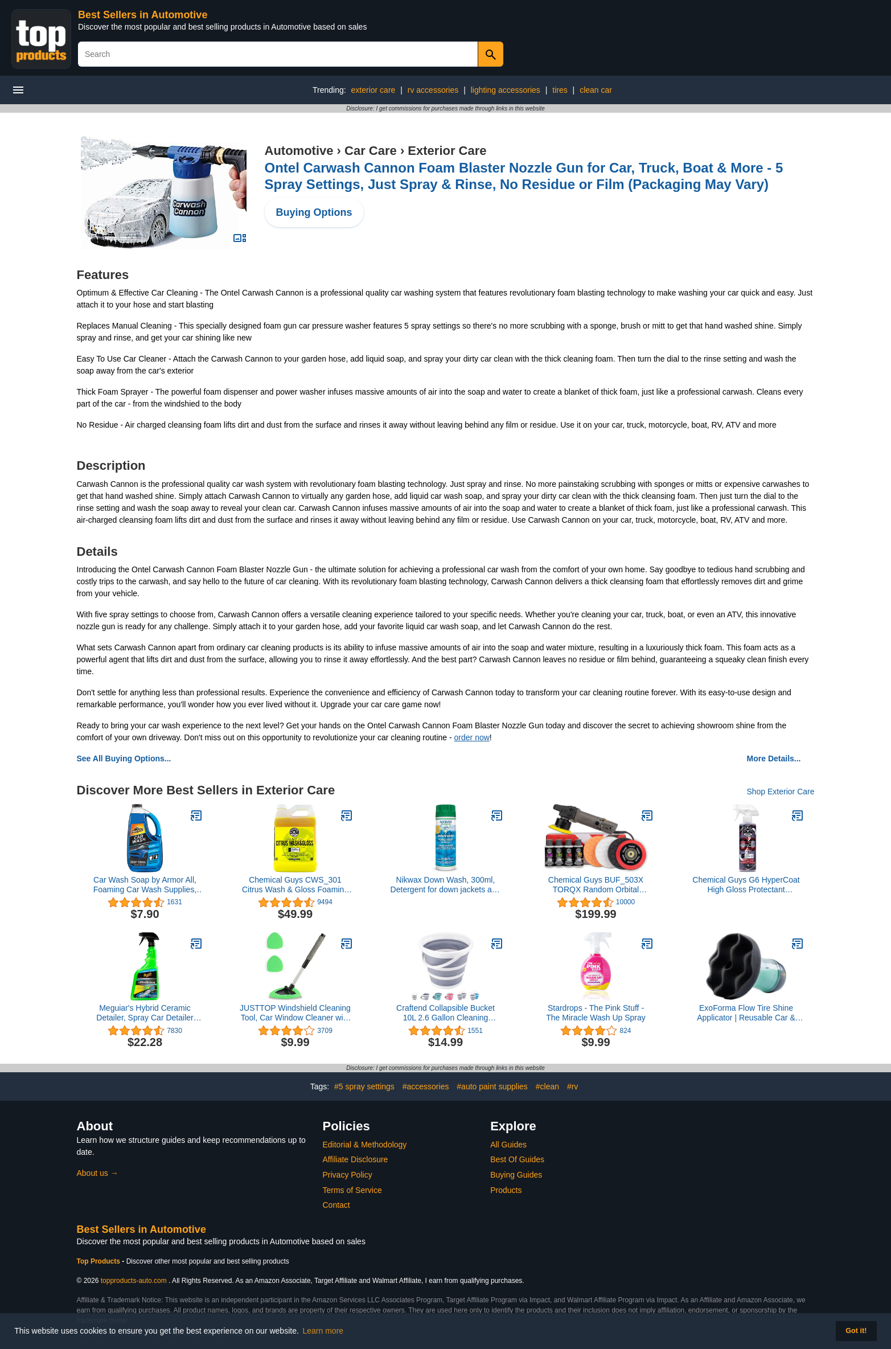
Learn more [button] (323, 1330)
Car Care (370, 150)
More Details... (774, 758)
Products (506, 1190)
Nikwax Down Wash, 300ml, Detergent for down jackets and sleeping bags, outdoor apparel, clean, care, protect (446, 885)
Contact (336, 1204)
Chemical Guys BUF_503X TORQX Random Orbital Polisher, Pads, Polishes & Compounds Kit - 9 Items (595, 885)
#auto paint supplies (492, 1086)
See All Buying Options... (124, 758)
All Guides (508, 1144)
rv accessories (433, 90)
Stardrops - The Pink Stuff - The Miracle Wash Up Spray (596, 1012)
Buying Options (314, 212)
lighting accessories (505, 90)
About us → (97, 1173)
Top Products (99, 1261)
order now (472, 737)
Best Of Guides (517, 1159)
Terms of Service (352, 1190)
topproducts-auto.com (134, 1281)
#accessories (426, 1086)
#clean (547, 1086)
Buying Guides (516, 1174)
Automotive (299, 150)
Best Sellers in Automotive (142, 14)
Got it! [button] (856, 1331)
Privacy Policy (347, 1174)
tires (559, 90)
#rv (572, 1086)
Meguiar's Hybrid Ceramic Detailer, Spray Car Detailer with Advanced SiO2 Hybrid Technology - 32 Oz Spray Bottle (144, 1013)
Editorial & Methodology (365, 1144)
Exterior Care (447, 150)
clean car (596, 90)
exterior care (373, 90)
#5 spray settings (364, 1086)
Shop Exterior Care (780, 791)
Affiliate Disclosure (355, 1159)
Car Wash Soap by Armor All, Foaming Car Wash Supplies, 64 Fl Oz (145, 885)
